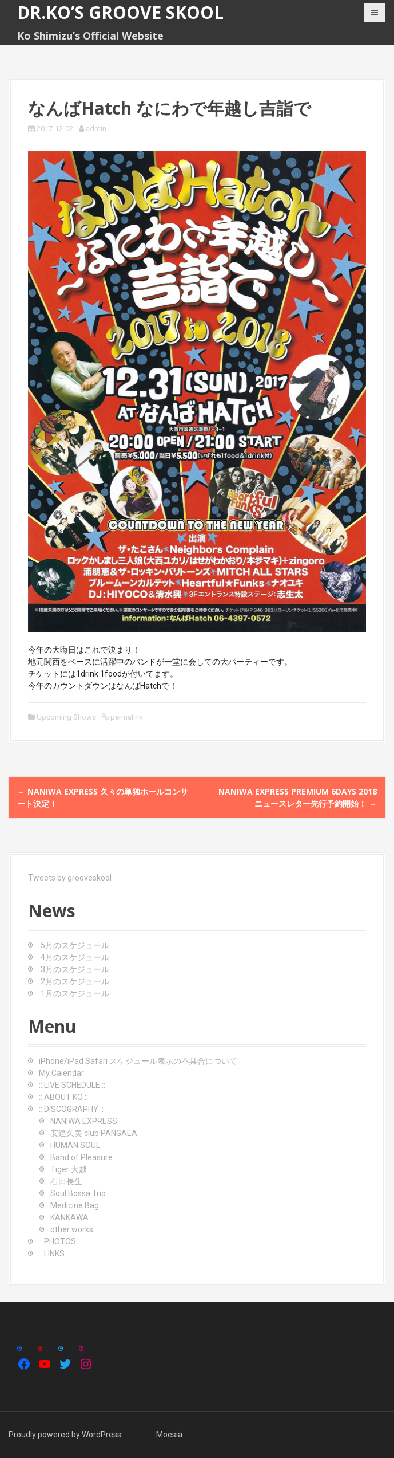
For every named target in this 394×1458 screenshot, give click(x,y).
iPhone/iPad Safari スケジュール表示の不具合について (138, 1061)
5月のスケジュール (75, 945)
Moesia (169, 1434)
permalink (126, 717)
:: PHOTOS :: (60, 1241)
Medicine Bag (74, 1205)
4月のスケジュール (75, 957)
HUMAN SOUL (75, 1145)
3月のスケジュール (75, 969)
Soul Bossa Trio (78, 1193)
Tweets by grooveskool (70, 877)
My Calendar (61, 1073)
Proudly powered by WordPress (65, 1434)
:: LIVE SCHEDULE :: (72, 1085)
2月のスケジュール (75, 981)
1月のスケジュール (75, 993)
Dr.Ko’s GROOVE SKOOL (120, 12)
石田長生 (66, 1181)
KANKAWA (69, 1217)
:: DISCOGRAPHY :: (71, 1109)
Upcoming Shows (66, 717)
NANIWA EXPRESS (83, 1121)
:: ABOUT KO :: (63, 1097)
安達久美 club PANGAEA (93, 1133)
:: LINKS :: (54, 1253)
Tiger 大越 (68, 1169)
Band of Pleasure (81, 1157)
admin (96, 128)
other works (71, 1229)
